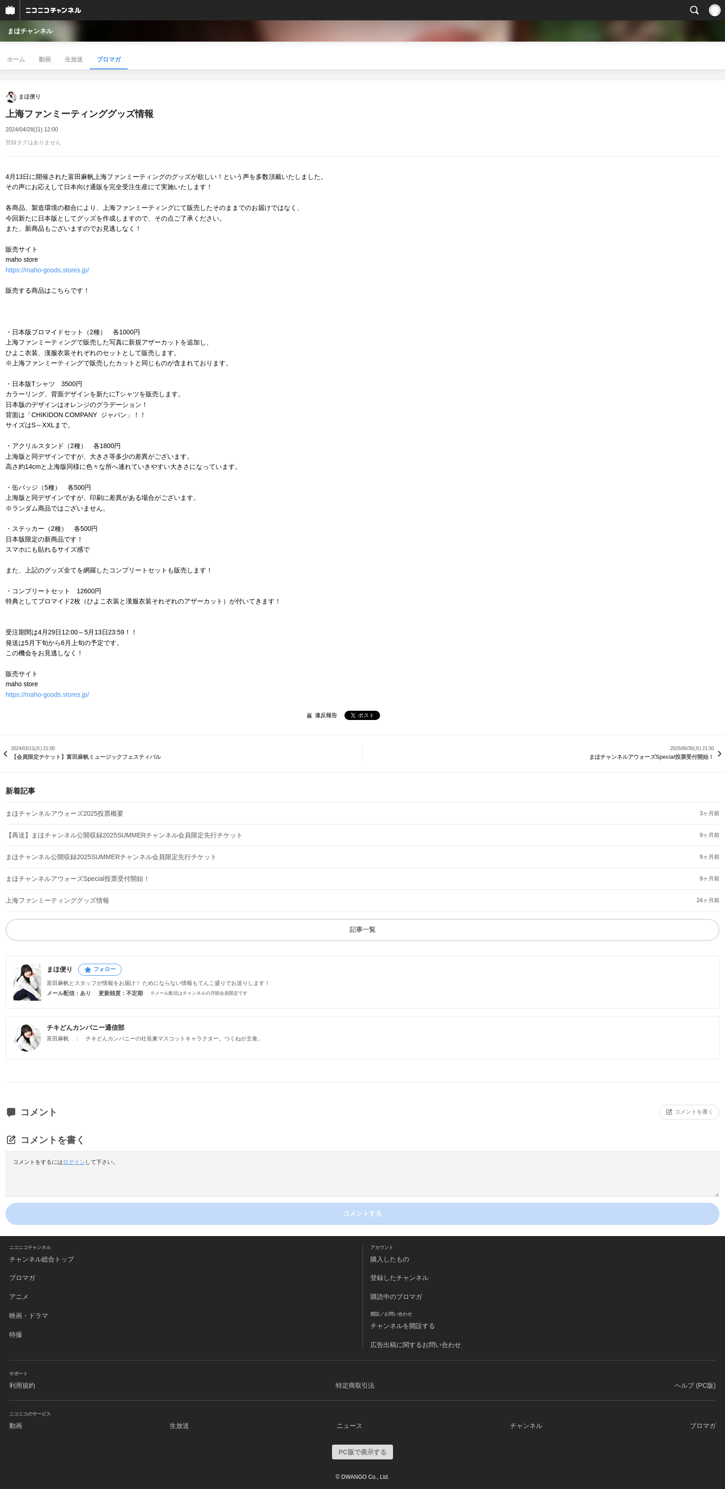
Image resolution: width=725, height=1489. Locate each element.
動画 (45, 59)
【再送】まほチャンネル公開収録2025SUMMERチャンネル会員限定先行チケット (124, 835)
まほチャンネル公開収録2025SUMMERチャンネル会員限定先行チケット (111, 857)
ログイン (74, 1162)
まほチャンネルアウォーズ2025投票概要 (64, 813)
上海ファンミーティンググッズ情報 (57, 900)
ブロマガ (109, 59)
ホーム (16, 59)
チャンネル (526, 1425)
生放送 (74, 59)
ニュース (349, 1425)
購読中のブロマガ (396, 1296)
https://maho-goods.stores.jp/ (47, 270)
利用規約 (22, 1385)
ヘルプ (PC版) (695, 1385)
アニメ (19, 1296)
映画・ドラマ (28, 1315)
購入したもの (389, 1259)
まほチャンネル (30, 31)
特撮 (15, 1334)
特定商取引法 (355, 1385)
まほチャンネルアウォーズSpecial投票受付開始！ (78, 878)
